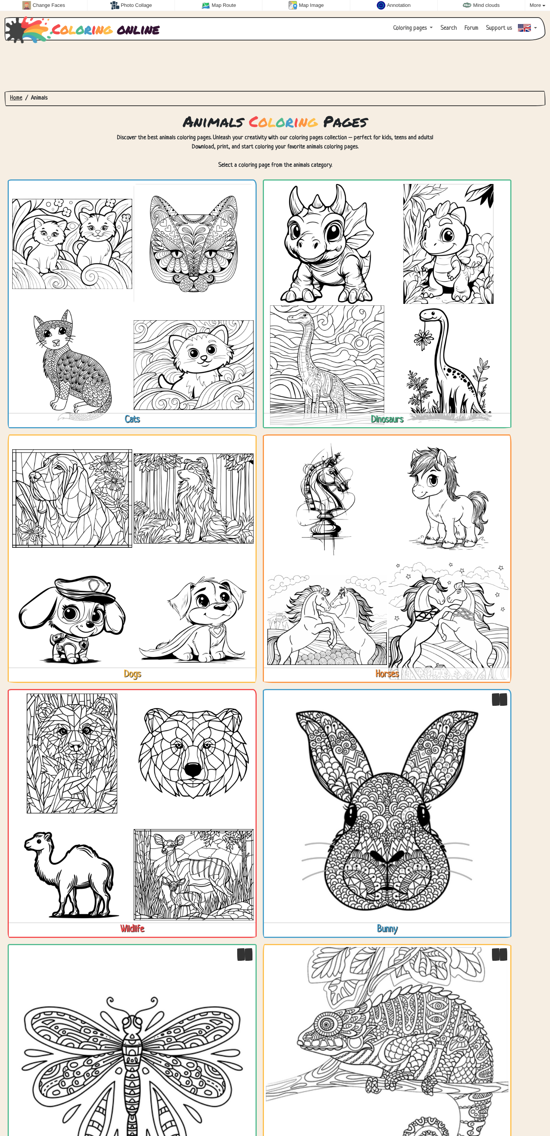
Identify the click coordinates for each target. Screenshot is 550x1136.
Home (16, 98)
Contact (24, 1112)
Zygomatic (527, 1112)
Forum (470, 28)
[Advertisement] (275, 66)
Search (448, 28)
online (84, 29)
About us (84, 1112)
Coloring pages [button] (410, 28)
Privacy (53, 1112)
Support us (498, 28)
